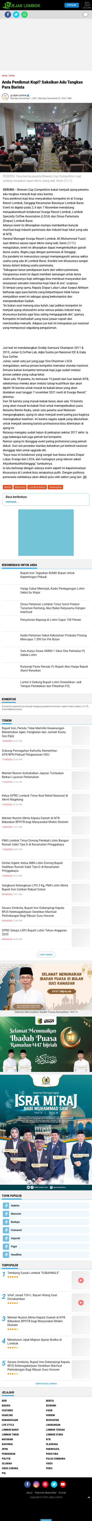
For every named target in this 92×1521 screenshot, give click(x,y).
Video (49, 1463)
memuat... (12, 501)
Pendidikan (8, 1453)
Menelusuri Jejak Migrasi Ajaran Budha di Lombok (34, 1341)
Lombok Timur (10, 1434)
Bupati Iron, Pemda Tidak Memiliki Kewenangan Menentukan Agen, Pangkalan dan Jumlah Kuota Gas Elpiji (34, 732)
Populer (71, 5)
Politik (6, 1458)
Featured (16, 1230)
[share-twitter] (16, 14)
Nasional (7, 1444)
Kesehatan (52, 1420)
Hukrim (15, 1205)
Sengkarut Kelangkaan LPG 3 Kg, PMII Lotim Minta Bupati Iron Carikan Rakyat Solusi (35, 887)
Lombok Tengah (55, 1429)
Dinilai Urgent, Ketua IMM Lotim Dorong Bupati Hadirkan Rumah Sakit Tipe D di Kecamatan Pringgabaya (32, 867)
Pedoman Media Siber (45, 1492)
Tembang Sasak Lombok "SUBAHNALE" (33, 1273)
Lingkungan (53, 1424)
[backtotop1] (89, 1497)
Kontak (62, 1492)
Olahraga (52, 1444)
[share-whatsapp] (24, 14)
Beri (4, 1400)
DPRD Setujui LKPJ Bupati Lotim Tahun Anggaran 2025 (34, 932)
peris (49, 1468)
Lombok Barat (37, 487)
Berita (7, 487)
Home (4, 75)
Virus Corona (10, 1468)
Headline (16, 1254)
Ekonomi (20, 487)
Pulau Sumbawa (55, 1458)
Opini (5, 1448)
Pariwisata (55, 487)
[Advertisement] (46, 45)
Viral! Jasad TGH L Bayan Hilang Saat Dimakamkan (32, 1297)
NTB (48, 1439)
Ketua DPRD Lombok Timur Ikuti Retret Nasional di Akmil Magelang (35, 797)
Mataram (7, 1439)
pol (4, 1473)
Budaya (15, 1221)
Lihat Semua (46, 954)
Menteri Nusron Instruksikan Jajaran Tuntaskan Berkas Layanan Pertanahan (33, 775)
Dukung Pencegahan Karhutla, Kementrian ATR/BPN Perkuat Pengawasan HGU (29, 752)
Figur (14, 1246)
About (29, 1492)
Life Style (8, 1424)
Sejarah (15, 1238)
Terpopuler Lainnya (46, 1384)
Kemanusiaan (10, 1420)
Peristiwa (52, 1453)
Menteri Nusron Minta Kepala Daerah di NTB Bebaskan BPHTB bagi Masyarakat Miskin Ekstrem (35, 820)
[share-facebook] (8, 14)
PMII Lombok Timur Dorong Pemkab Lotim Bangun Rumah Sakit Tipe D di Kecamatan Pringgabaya (35, 842)
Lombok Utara (54, 1434)
